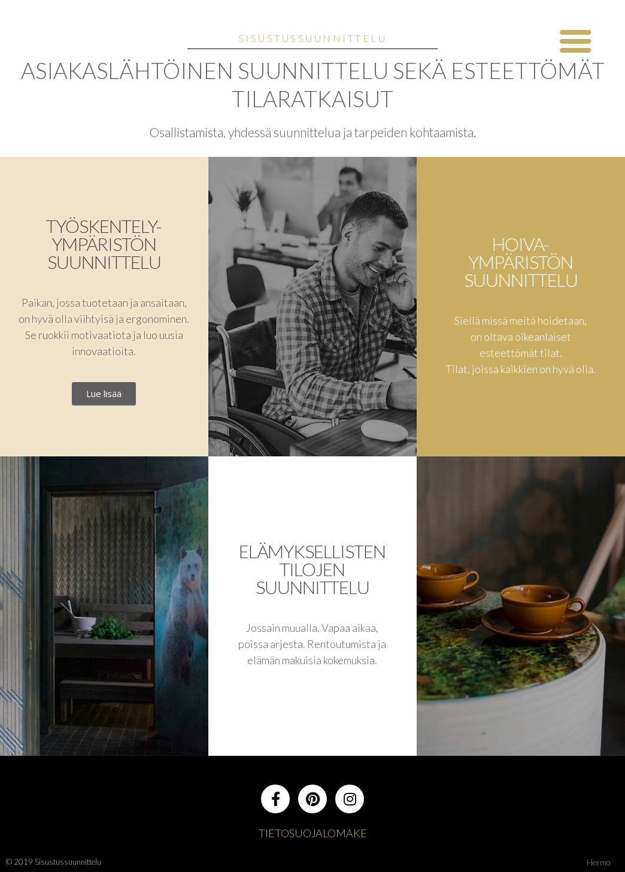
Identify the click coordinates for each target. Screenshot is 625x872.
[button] (104, 393)
